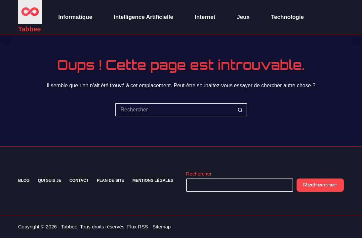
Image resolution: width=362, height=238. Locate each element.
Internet (205, 17)
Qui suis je (49, 180)
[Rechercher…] (174, 109)
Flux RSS (137, 226)
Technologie (287, 17)
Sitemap (161, 226)
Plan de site (110, 180)
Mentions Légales (153, 180)
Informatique (75, 17)
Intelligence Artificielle (143, 17)
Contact (79, 180)
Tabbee (29, 29)
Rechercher (199, 174)
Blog (24, 180)
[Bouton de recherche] (240, 109)
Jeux (243, 17)
